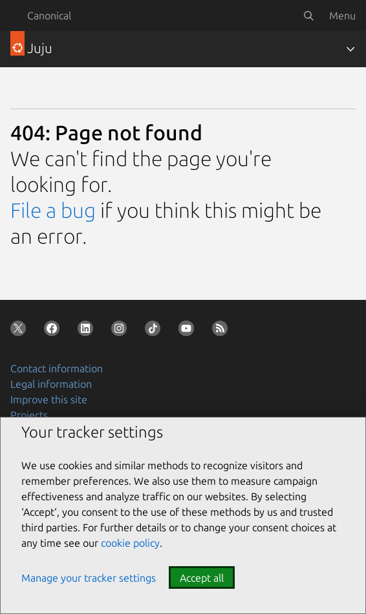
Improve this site (48, 399)
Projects (29, 415)
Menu (342, 15)
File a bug (53, 210)
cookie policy (130, 543)
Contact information (56, 368)
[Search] (308, 15)
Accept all (202, 578)
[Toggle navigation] (350, 49)
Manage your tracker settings (88, 578)
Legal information (51, 384)
